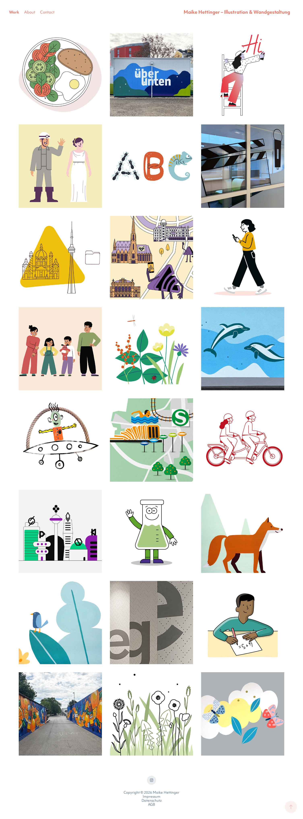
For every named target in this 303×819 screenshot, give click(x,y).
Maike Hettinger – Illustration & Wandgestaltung (237, 12)
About (29, 13)
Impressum (151, 796)
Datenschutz (152, 800)
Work (14, 13)
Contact (47, 13)
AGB (151, 804)
